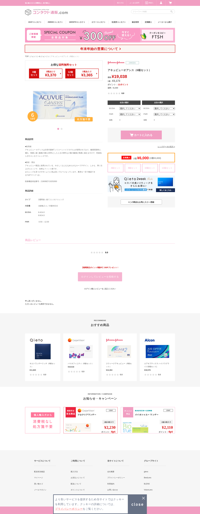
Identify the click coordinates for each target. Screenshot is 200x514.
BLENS (147, 484)
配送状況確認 (39, 472)
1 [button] (58, 129)
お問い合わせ (112, 490)
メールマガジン (40, 490)
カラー (99, 22)
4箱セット (115, 168)
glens (146, 472)
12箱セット (167, 168)
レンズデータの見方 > (166, 147)
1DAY (35, 22)
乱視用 (119, 22)
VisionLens (148, 490)
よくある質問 (134, 3)
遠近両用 (135, 22)
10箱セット (150, 168)
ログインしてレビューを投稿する (100, 276)
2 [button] (62, 129)
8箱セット (132, 168)
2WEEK (55, 22)
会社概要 (110, 472)
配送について (76, 484)
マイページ (38, 478)
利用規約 (110, 484)
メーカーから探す (165, 22)
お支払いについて (78, 478)
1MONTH (77, 22)
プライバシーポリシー (116, 478)
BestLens (147, 478)
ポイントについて (78, 490)
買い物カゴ (38, 484)
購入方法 (120, 3)
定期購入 (148, 22)
